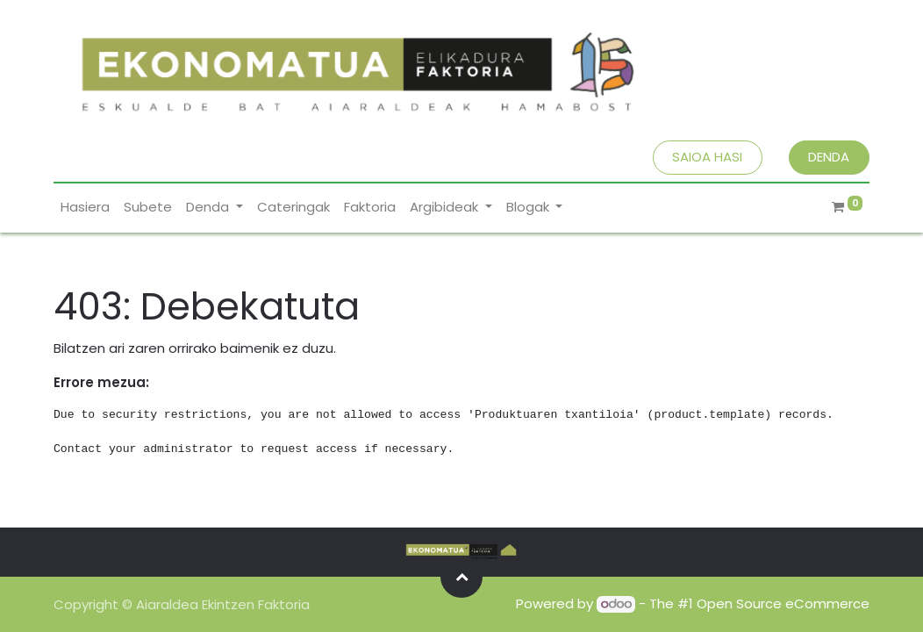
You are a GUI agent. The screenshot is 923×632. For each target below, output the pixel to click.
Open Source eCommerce (783, 603)
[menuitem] (85, 207)
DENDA (828, 156)
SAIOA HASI (707, 156)
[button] (461, 577)
